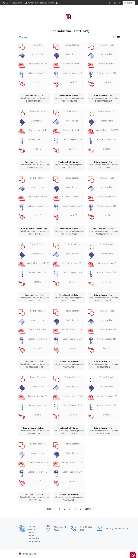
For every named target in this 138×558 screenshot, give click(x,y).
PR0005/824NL (103, 367)
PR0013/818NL (69, 500)
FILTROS (25, 37)
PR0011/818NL (69, 367)
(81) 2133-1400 (15, 3)
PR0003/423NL (103, 433)
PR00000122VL (69, 168)
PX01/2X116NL (103, 168)
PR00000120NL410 (103, 101)
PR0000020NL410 (34, 168)
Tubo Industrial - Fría (34, 96)
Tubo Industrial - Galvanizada (34, 229)
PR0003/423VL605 (69, 234)
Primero (51, 509)
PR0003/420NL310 (34, 101)
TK (35, 554)
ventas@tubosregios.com (41, 2)
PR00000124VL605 (69, 101)
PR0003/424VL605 (104, 234)
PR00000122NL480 (34, 367)
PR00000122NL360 (103, 301)
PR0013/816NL (34, 500)
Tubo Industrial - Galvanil (69, 96)
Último (88, 509)
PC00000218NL (69, 301)
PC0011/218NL (34, 301)
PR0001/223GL (34, 234)
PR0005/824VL (34, 433)
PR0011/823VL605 (69, 433)
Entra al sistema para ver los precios (34, 98)
